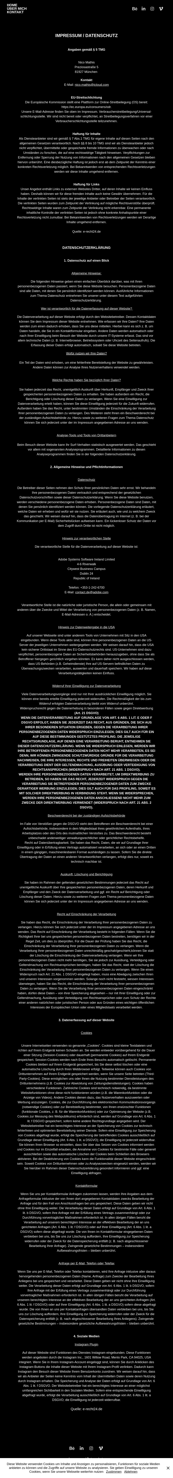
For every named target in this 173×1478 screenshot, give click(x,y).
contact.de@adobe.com (91, 592)
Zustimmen (114, 1471)
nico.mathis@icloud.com (92, 85)
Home (12, 5)
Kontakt (15, 12)
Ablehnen (130, 1471)
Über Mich (17, 8)
